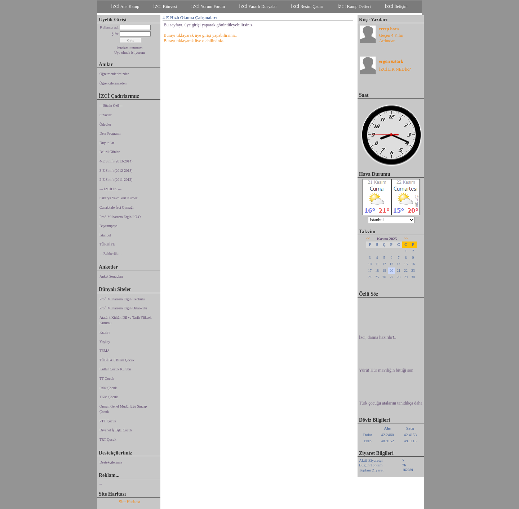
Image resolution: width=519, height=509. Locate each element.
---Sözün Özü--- (111, 106)
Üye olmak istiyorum (129, 53)
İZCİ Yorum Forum (208, 6)
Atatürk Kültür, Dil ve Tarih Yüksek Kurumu (125, 320)
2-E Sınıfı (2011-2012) (115, 180)
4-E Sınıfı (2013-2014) (116, 161)
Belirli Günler (109, 152)
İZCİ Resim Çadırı (307, 6)
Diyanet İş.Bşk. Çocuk (115, 430)
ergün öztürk (391, 61)
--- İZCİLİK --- (110, 189)
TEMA (104, 351)
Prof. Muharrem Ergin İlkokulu (122, 299)
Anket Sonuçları (111, 276)
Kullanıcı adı (109, 27)
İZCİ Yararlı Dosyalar (258, 6)
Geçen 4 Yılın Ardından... (391, 38)
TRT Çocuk (107, 439)
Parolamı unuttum (130, 48)
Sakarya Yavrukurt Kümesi (118, 198)
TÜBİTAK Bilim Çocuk (116, 360)
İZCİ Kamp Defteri (354, 6)
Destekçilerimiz (110, 462)
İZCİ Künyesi (165, 6)
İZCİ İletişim (396, 6)
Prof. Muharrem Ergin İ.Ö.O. (120, 217)
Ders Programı (110, 133)
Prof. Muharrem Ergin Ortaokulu (123, 308)
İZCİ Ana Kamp (125, 6)
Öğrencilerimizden (113, 83)
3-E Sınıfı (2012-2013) (116, 171)
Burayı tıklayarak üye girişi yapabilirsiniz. (200, 35)
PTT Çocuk (107, 421)
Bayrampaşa (108, 226)
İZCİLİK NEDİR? (395, 69)
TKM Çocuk (108, 397)
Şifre (115, 34)
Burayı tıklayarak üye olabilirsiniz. (194, 40)
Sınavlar (105, 115)
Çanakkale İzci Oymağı (116, 207)
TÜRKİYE (107, 244)
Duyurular (106, 143)
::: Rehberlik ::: (110, 254)
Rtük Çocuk (108, 388)
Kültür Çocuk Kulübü (115, 369)
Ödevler (105, 124)
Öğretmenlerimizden (114, 74)
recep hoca (389, 28)
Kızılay (104, 332)
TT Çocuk (106, 378)
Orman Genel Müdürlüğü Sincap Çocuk (123, 409)
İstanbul (105, 235)
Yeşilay (104, 342)
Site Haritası (130, 501)
